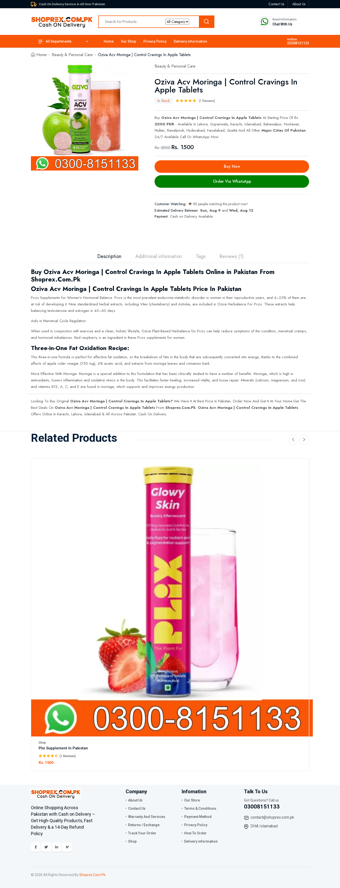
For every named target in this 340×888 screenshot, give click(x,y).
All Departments (55, 41)
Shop (42, 742)
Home (109, 41)
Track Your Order (142, 833)
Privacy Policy (155, 41)
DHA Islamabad (264, 826)
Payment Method (198, 817)
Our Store (192, 800)
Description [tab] (109, 256)
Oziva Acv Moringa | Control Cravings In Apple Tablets (120, 401)
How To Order (195, 833)
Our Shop (128, 41)
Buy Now (232, 166)
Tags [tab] (200, 256)
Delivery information (190, 41)
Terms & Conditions (200, 808)
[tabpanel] (84, 117)
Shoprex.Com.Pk (181, 407)
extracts (281, 304)
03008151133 (298, 43)
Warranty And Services (146, 817)
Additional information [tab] (158, 256)
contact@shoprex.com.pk (272, 817)
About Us (135, 800)
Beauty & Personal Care (72, 55)
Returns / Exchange (144, 825)
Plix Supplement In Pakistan (63, 748)
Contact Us (137, 808)
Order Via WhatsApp (232, 181)
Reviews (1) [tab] (231, 256)
